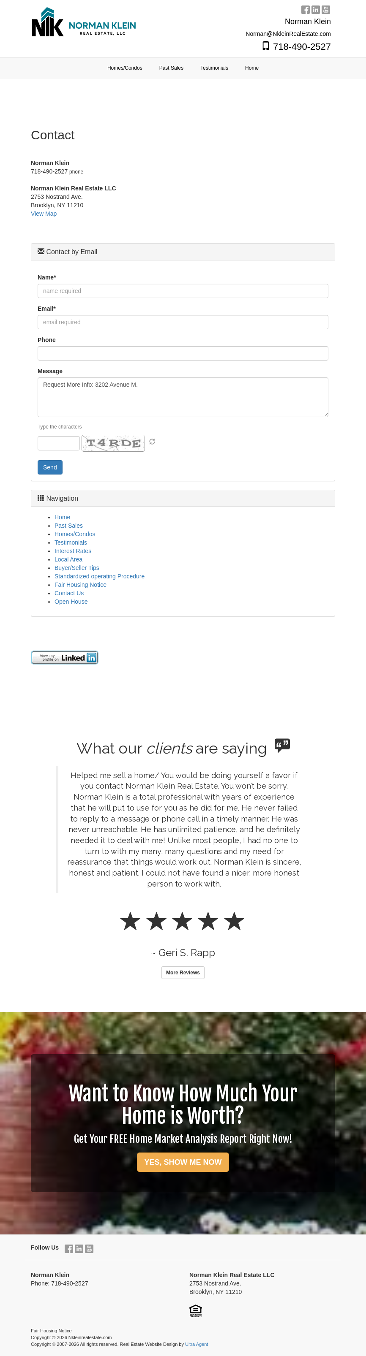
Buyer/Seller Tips (77, 567)
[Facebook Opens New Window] (305, 8)
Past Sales (69, 525)
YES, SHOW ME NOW (182, 1162)
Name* (47, 277)
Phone (47, 339)
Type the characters (60, 427)
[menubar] (183, 68)
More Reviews (183, 973)
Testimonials (71, 542)
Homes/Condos (75, 534)
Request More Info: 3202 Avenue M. (183, 397)
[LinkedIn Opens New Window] (316, 8)
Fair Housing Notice (81, 584)
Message (50, 371)
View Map (44, 213)
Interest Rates (73, 551)
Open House (71, 601)
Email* (47, 308)
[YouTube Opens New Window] (326, 8)
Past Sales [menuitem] (171, 68)
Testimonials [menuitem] (214, 68)
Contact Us (69, 593)
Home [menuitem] (252, 68)
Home (62, 517)
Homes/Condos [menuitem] (124, 68)
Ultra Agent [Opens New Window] (196, 1344)
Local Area (68, 559)
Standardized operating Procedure (100, 576)
